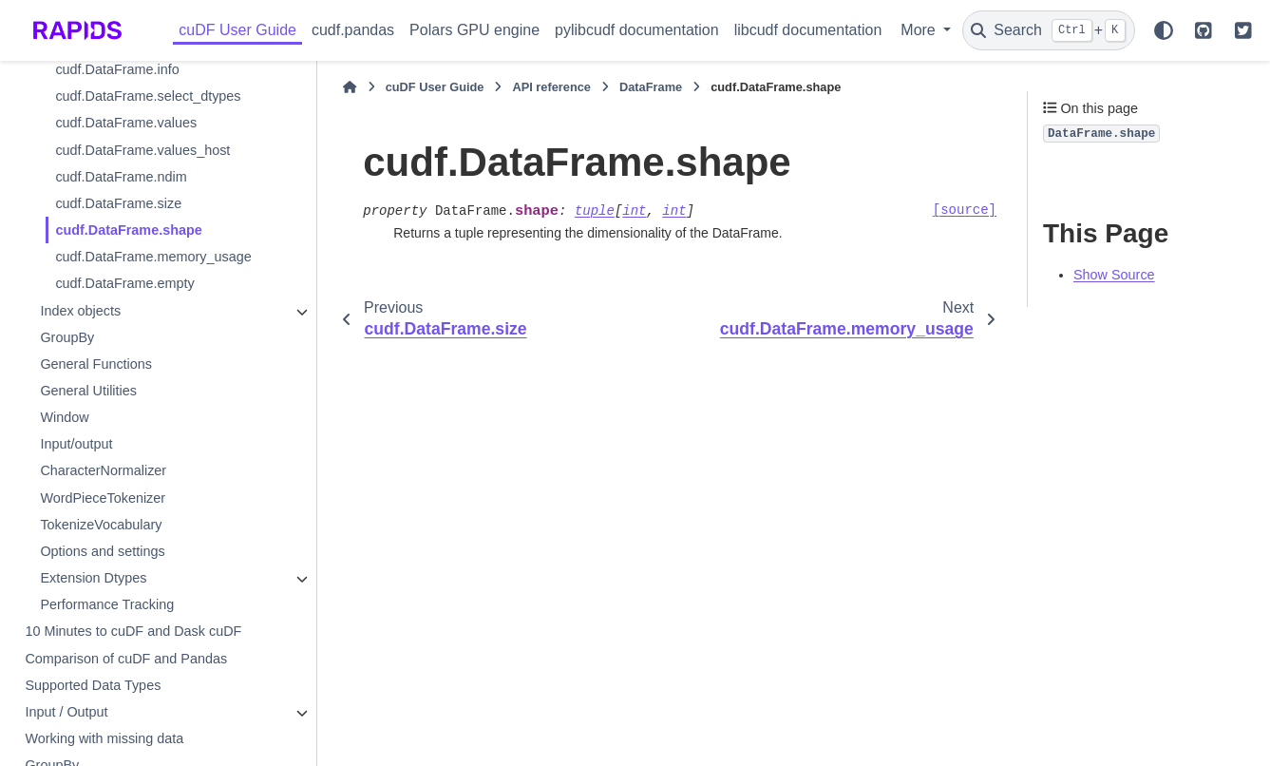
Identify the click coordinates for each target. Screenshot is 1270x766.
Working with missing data (104, 738)
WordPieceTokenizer (102, 498)
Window (64, 417)
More (919, 30)
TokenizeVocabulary (100, 524)
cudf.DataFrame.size (118, 203)
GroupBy (67, 337)
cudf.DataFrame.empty (124, 283)
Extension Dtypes (93, 577)
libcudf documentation (808, 30)
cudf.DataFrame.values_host (142, 150)
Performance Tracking (107, 604)
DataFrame (650, 87)
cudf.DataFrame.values (126, 122)
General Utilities (88, 390)
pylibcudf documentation (637, 30)
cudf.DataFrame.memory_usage (153, 256)
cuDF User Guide (237, 30)
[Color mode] (1163, 30)
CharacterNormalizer (103, 470)
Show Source (1114, 274)
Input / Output (66, 711)
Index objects (80, 310)
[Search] (1048, 30)
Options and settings (102, 551)
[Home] (349, 87)
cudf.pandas (353, 30)
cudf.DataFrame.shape (128, 230)
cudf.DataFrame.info (117, 69)
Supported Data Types (93, 685)
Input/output (76, 443)
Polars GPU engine (474, 30)
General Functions (96, 364)
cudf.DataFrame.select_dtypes (147, 96)
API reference (551, 87)
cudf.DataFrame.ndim (120, 176)
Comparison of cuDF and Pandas (126, 658)
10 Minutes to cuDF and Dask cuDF (133, 631)
